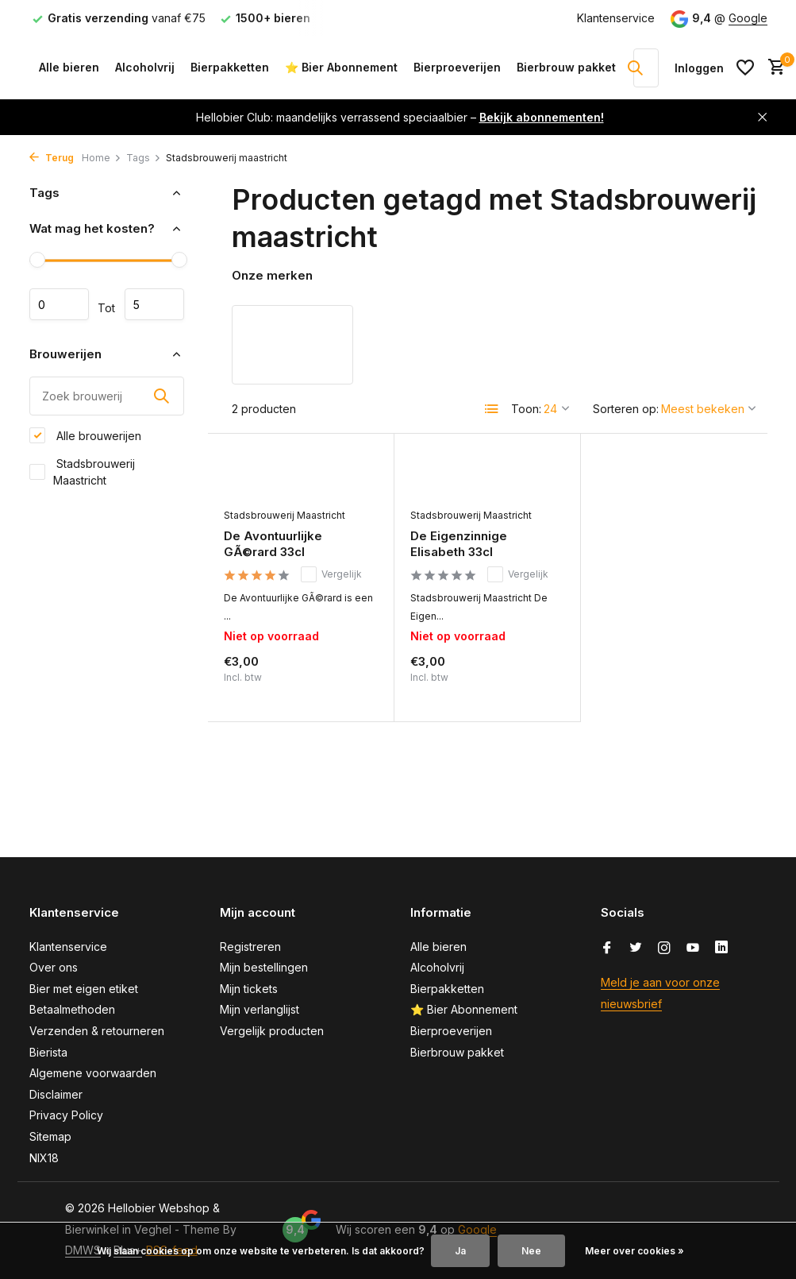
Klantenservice (616, 18)
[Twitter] (635, 948)
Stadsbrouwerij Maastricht (82, 472)
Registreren (250, 946)
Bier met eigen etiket (83, 988)
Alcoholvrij (145, 67)
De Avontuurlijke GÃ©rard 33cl (273, 543)
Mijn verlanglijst (259, 1009)
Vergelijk (331, 574)
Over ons (53, 967)
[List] (492, 409)
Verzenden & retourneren (96, 1030)
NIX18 (44, 1158)
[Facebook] (607, 948)
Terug (51, 158)
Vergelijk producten (272, 1030)
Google (748, 18)
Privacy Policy (66, 1115)
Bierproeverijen (457, 67)
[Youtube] (692, 948)
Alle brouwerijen (85, 435)
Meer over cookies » (634, 1251)
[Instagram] (664, 948)
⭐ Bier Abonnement (341, 67)
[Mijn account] (699, 68)
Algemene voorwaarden (92, 1073)
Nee (531, 1251)
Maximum (154, 304)
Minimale (59, 304)
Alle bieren (69, 67)
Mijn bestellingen (264, 967)
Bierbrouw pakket (566, 67)
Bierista (48, 1052)
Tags (143, 158)
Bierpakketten (229, 67)
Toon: (526, 408)
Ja (460, 1251)
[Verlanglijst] (745, 67)
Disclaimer (56, 1094)
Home (101, 158)
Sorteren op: (626, 408)
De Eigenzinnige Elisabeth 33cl (458, 543)
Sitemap (50, 1136)
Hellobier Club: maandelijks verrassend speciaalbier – (400, 117)
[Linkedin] (721, 948)
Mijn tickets (249, 988)
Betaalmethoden (72, 1009)
